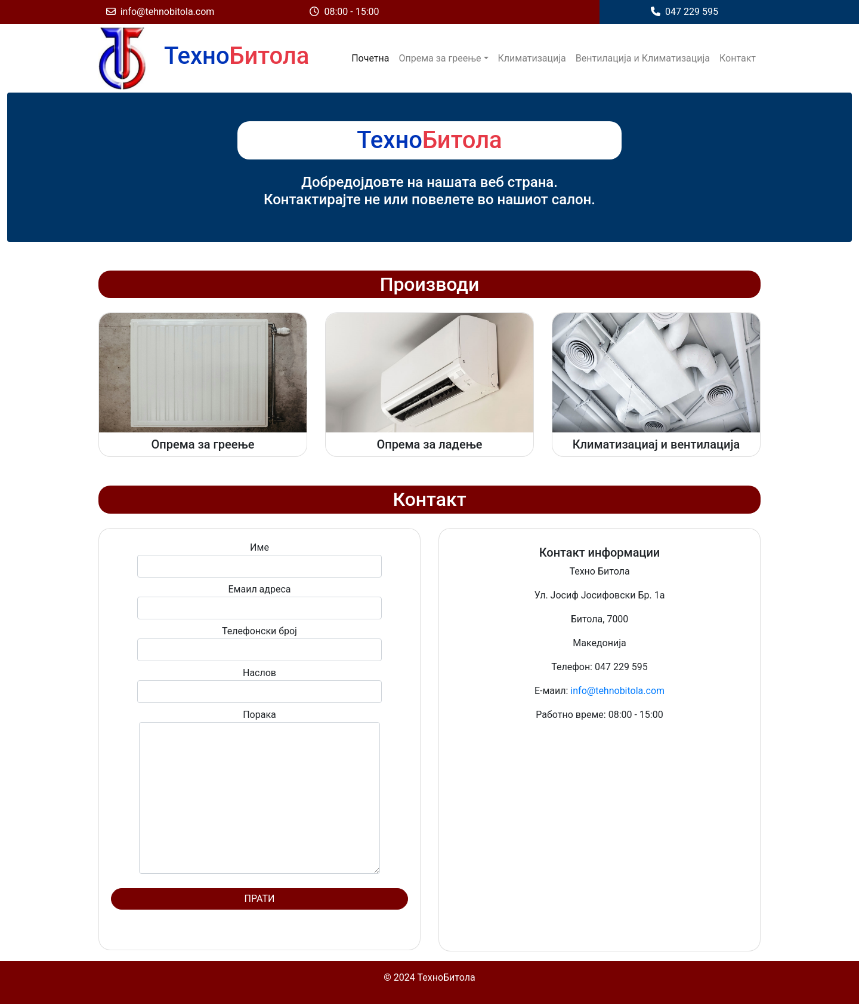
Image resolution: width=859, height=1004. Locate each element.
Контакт (737, 58)
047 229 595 (684, 11)
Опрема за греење (439, 58)
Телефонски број (259, 643)
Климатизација (532, 58)
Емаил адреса (259, 601)
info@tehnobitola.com (160, 11)
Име (259, 560)
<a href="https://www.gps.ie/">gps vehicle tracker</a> (599, 833)
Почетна (370, 58)
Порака (259, 791)
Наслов (259, 685)
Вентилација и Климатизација (643, 58)
